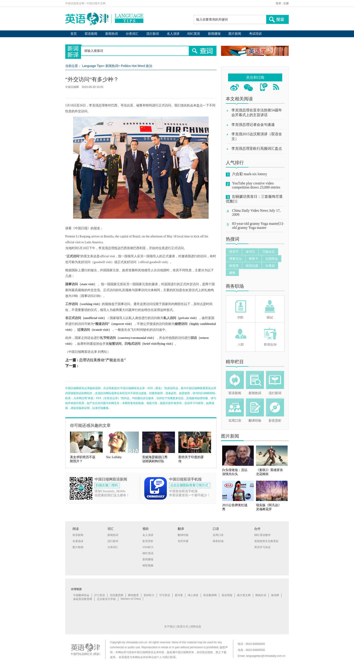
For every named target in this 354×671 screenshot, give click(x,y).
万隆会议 (268, 251)
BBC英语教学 (262, 535)
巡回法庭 (252, 265)
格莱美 (234, 265)
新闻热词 (111, 33)
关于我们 (169, 626)
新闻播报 (214, 33)
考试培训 (255, 33)
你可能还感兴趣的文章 (90, 425)
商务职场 (235, 286)
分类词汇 (132, 33)
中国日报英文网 (74, 3)
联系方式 (182, 626)
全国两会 (271, 258)
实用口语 (234, 420)
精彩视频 (147, 565)
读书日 (250, 251)
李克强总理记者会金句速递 (253, 124)
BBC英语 (193, 33)
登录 (278, 3)
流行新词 (152, 33)
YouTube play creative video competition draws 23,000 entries (256, 185)
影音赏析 (275, 420)
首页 (73, 33)
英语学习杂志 (262, 547)
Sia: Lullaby (114, 457)
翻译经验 (255, 420)
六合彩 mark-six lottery (249, 174)
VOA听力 (148, 547)
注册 (286, 3)
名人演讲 (173, 33)
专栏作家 (183, 541)
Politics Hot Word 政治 (136, 66)
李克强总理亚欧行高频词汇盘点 (256, 148)
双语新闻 (91, 33)
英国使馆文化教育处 (266, 541)
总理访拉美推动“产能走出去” (102, 360)
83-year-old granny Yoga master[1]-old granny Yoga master (258, 226)
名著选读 (77, 541)
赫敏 (232, 272)
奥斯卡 (253, 258)
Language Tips (92, 66)
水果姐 (270, 265)
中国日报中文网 (95, 3)
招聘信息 (195, 626)
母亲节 (234, 251)
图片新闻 (234, 33)
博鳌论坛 (235, 258)
